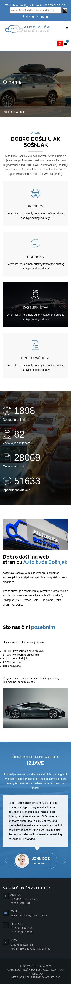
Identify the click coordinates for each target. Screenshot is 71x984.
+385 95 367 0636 (21, 932)
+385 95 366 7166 (54, 5)
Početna (7, 111)
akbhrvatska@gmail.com (24, 5)
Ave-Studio (52, 977)
